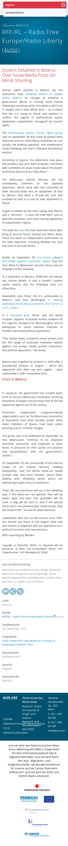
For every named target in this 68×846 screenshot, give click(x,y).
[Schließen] (63, 5)
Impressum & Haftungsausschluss (24, 723)
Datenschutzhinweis (15, 732)
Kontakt (8, 719)
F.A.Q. (6, 728)
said (21, 230)
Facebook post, (20, 315)
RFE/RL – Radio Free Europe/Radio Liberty (29, 616)
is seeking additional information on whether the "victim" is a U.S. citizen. (32, 303)
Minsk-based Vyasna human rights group (36, 133)
